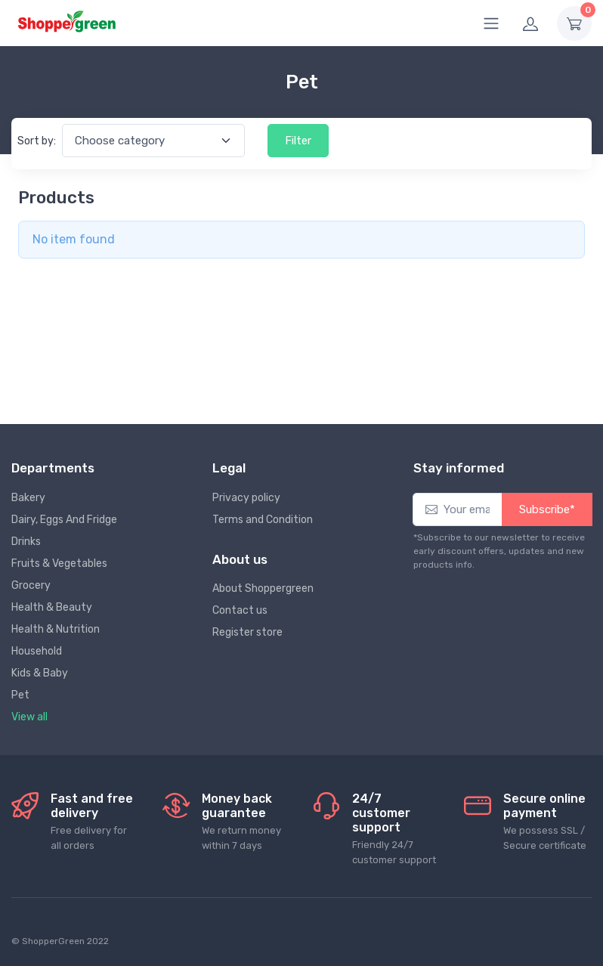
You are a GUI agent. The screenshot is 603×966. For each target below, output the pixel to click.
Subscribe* (547, 509)
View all (29, 717)
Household (36, 651)
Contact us (239, 610)
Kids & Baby (39, 673)
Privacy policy (246, 497)
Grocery (31, 585)
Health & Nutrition (55, 629)
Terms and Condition (262, 519)
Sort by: (36, 141)
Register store (247, 632)
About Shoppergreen (263, 588)
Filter (298, 140)
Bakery (28, 497)
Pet (20, 695)
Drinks (26, 541)
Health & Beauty (51, 607)
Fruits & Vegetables (59, 563)
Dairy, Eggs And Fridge (64, 519)
